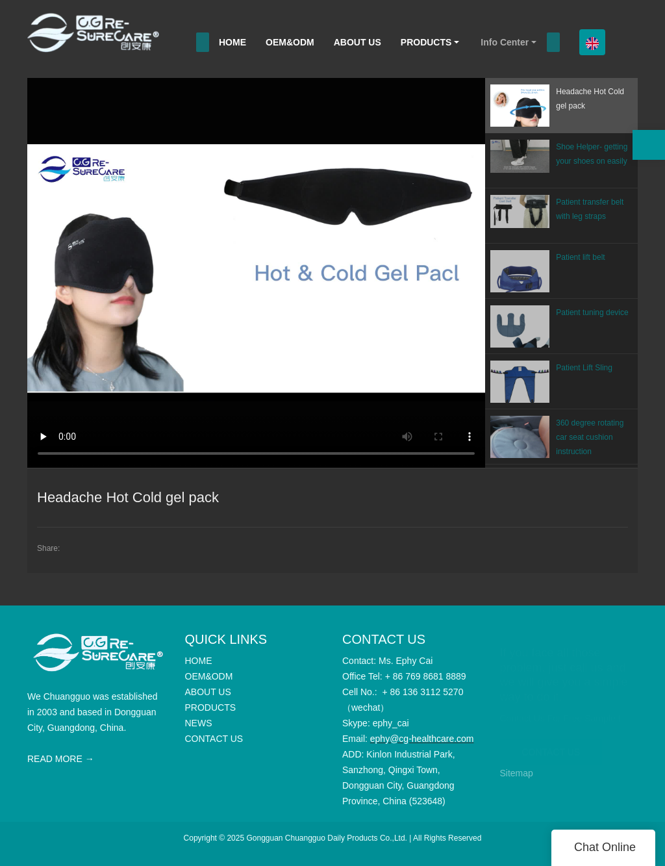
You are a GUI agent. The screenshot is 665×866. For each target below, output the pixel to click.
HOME (232, 42)
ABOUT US (357, 42)
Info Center (505, 42)
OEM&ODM (290, 42)
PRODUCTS (426, 42)
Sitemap (516, 773)
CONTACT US (551, 745)
